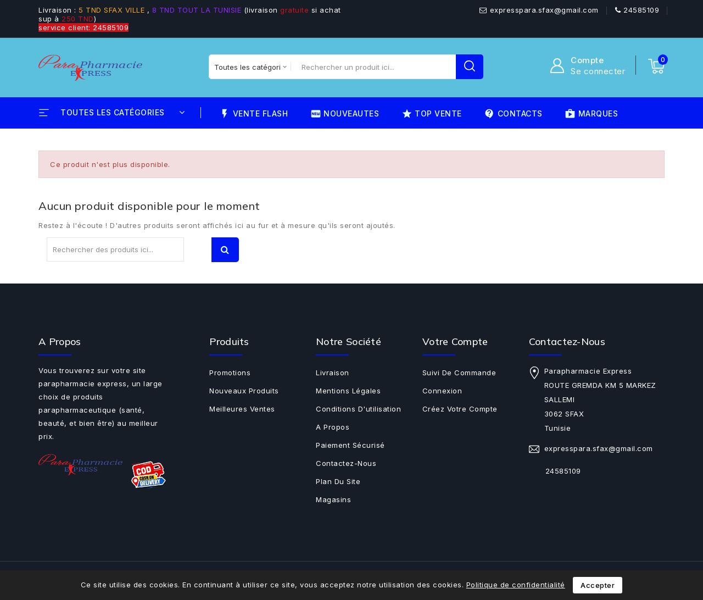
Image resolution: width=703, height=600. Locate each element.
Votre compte (455, 341)
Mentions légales (348, 390)
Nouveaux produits (244, 390)
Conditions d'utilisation (358, 408)
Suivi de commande (459, 372)
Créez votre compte (460, 408)
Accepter (598, 585)
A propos (332, 427)
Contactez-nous (346, 463)
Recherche (225, 249)
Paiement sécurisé (350, 445)
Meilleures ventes (242, 408)
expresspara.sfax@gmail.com (544, 9)
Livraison (332, 372)
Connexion (442, 390)
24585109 (641, 9)
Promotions (229, 372)
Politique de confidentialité (515, 584)
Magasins (333, 499)
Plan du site (338, 481)
